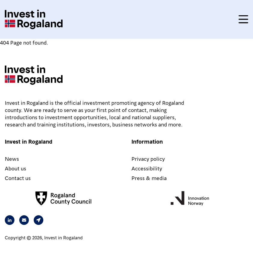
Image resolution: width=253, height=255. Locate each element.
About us (15, 168)
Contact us (18, 177)
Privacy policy (148, 158)
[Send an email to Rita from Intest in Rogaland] (24, 220)
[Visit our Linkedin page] (9, 220)
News (12, 158)
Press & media (149, 177)
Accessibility (146, 168)
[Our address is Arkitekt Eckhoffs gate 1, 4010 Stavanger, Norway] (38, 220)
